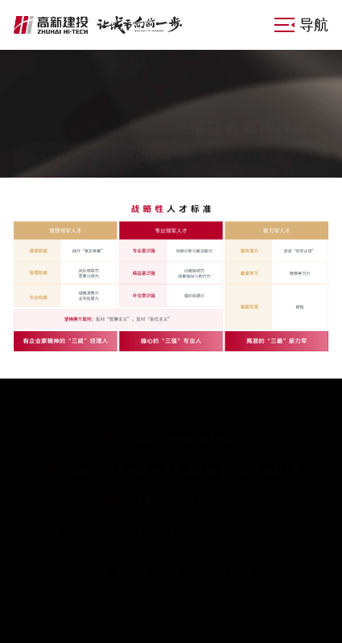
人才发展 (154, 159)
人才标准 (67, 159)
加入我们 (243, 159)
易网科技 (302, 601)
